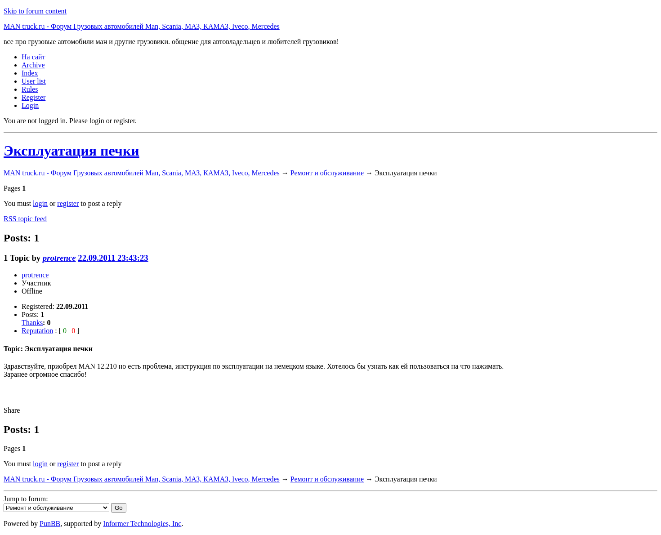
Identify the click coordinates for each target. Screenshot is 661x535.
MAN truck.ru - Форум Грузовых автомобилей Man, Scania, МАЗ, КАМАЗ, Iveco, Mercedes (142, 26)
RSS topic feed (25, 219)
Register (33, 97)
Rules (30, 89)
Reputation (37, 330)
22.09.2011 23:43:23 (113, 258)
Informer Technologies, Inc (142, 523)
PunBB (50, 523)
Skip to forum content (35, 11)
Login (30, 105)
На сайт (33, 57)
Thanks (32, 322)
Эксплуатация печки (71, 151)
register (68, 203)
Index (30, 73)
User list (34, 81)
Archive (33, 65)
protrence (59, 258)
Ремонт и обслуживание (327, 173)
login (40, 203)
